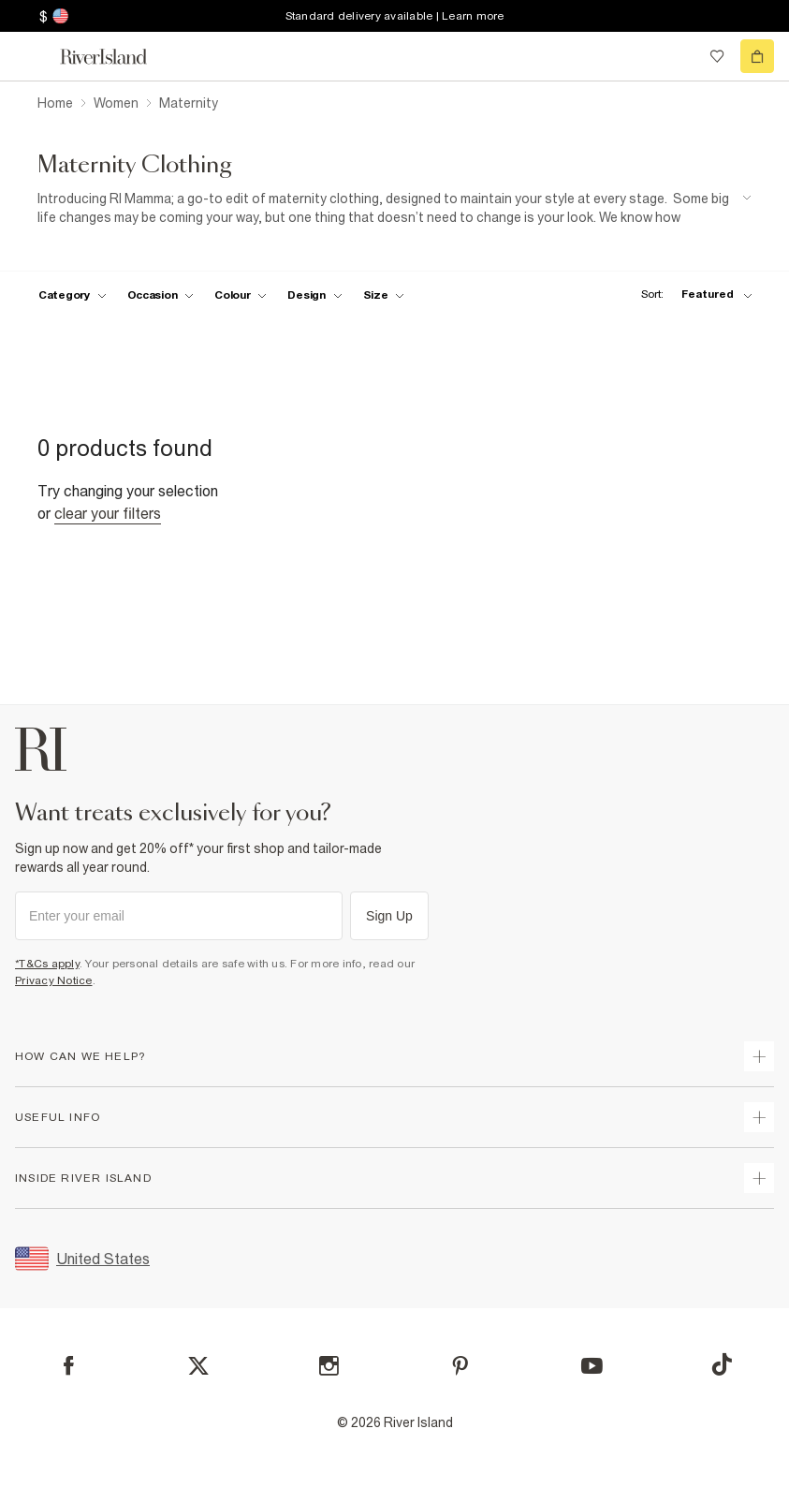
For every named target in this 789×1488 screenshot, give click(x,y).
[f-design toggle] (314, 295)
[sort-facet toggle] (691, 294)
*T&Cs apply (47, 963)
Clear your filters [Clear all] (107, 513)
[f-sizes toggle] (384, 295)
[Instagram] (329, 1365)
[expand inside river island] (759, 1178)
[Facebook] (68, 1365)
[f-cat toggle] (72, 295)
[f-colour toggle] (240, 295)
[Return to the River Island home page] (116, 56)
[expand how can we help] (759, 1056)
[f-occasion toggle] (161, 295)
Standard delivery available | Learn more (394, 15)
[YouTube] (592, 1365)
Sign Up (389, 915)
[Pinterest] (460, 1365)
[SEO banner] (394, 208)
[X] (198, 1366)
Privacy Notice (54, 980)
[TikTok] (721, 1364)
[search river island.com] (678, 56)
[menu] (32, 56)
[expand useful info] (759, 1117)
